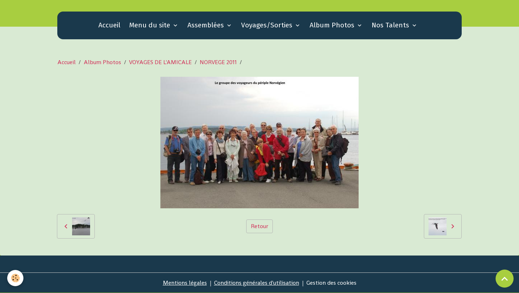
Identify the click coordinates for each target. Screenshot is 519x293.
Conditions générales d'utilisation (256, 283)
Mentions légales (185, 283)
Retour (259, 226)
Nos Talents (391, 25)
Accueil (109, 25)
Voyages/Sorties (267, 25)
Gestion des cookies (331, 283)
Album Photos (333, 25)
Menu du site (150, 25)
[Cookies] (15, 278)
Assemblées (206, 25)
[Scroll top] (505, 279)
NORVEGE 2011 (218, 62)
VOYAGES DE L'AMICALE (160, 62)
